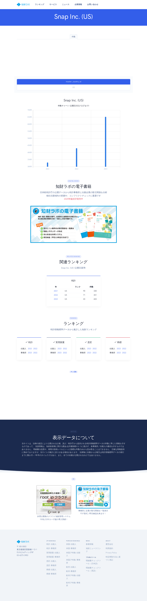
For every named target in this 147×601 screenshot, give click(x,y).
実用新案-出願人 (53, 553)
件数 (73, 37)
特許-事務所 (51, 548)
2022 (56, 299)
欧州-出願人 (71, 567)
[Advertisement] (73, 58)
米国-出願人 (71, 544)
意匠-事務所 (51, 565)
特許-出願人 (51, 544)
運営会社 (109, 544)
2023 (56, 303)
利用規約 (109, 548)
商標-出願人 (51, 570)
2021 (56, 295)
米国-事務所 (71, 548)
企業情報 (78, 4)
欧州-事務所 (71, 571)
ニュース (65, 4)
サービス (53, 4)
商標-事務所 (51, 574)
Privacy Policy (111, 553)
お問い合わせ (92, 4)
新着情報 (89, 544)
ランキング (39, 4)
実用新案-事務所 (53, 557)
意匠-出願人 (51, 561)
